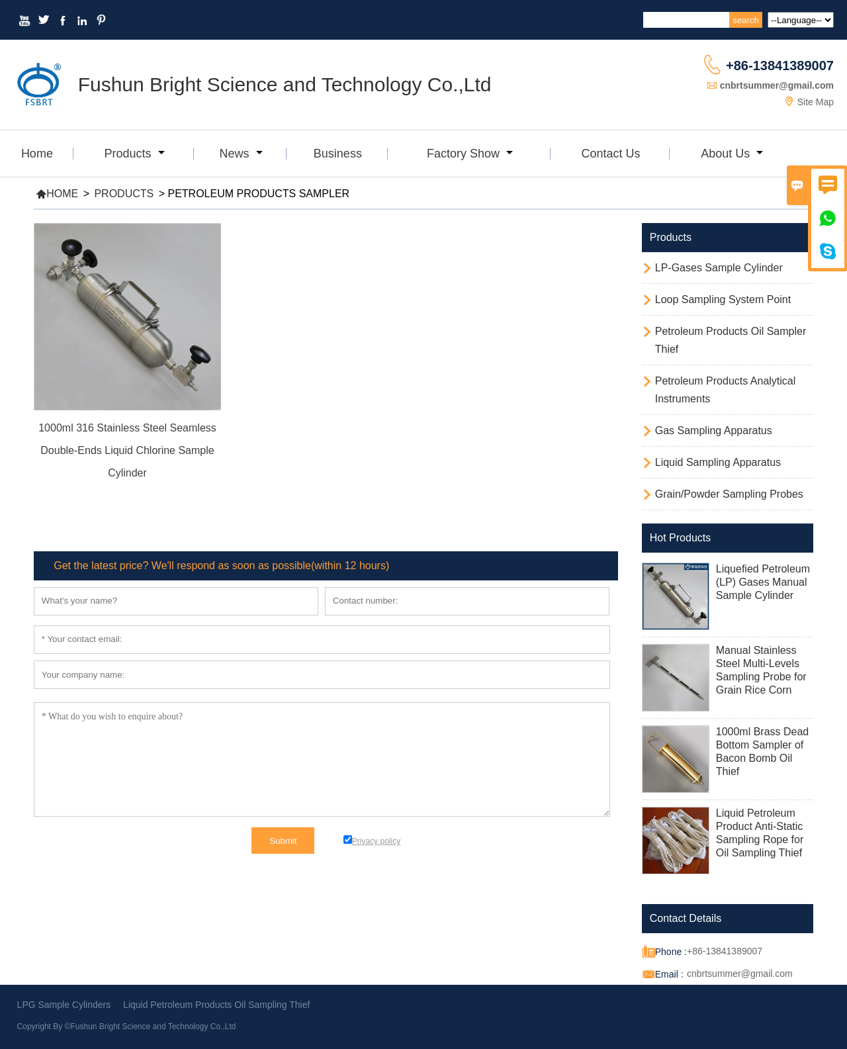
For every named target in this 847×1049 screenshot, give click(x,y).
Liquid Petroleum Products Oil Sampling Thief (216, 1004)
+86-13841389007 (780, 65)
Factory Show (470, 153)
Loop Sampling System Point (723, 299)
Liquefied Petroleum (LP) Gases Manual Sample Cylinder (763, 582)
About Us (732, 153)
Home (37, 153)
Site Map (815, 102)
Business (338, 153)
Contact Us (610, 153)
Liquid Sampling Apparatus (718, 462)
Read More (127, 491)
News (241, 153)
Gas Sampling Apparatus (713, 430)
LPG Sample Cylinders (64, 1004)
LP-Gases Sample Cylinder (719, 267)
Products (134, 153)
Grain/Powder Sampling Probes (729, 494)
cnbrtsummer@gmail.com (777, 85)
